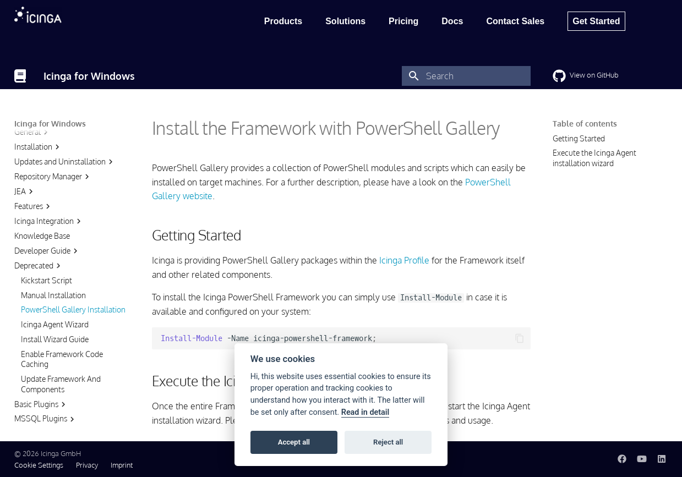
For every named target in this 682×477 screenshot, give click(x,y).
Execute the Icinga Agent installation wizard (594, 157)
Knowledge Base (42, 181)
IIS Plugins (37, 409)
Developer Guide (47, 196)
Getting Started (579, 138)
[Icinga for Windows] (20, 76)
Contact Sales (515, 21)
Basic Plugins (41, 350)
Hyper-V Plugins (46, 379)
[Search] (466, 76)
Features (33, 152)
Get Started (596, 21)
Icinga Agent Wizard (55, 270)
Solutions (345, 21)
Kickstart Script (46, 226)
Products (283, 21)
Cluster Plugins (44, 394)
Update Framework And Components (61, 329)
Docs (452, 21)
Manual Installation (53, 240)
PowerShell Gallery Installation (73, 255)
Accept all (294, 442)
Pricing (403, 21)
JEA (25, 137)
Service (31, 424)
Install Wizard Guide (55, 284)
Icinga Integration (49, 167)
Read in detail (365, 412)
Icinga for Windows (50, 123)
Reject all (388, 442)
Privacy (87, 464)
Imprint (122, 464)
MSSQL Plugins (45, 364)
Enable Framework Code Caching (62, 304)
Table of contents (585, 123)
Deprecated (38, 211)
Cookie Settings (38, 464)
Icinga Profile (404, 260)
